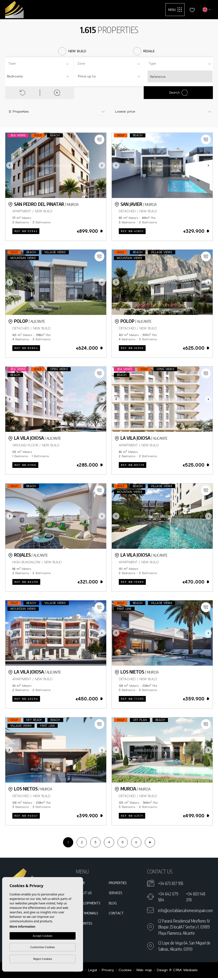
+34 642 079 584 (168, 896)
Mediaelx (191, 970)
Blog (113, 903)
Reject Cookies (42, 959)
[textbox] (40, 63)
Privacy (108, 970)
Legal (92, 970)
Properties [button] (118, 882)
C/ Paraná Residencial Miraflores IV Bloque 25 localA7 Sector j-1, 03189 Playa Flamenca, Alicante (184, 927)
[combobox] (39, 63)
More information (22, 926)
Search (178, 93)
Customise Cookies (42, 947)
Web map (144, 970)
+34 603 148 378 (195, 896)
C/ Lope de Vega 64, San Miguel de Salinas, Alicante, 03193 (184, 946)
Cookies (125, 970)
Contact (116, 913)
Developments (88, 903)
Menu (175, 9)
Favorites (84, 923)
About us (84, 892)
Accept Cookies (42, 936)
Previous (9, 165)
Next (102, 165)
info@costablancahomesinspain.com (185, 910)
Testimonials (87, 913)
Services (115, 892)
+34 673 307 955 (170, 883)
